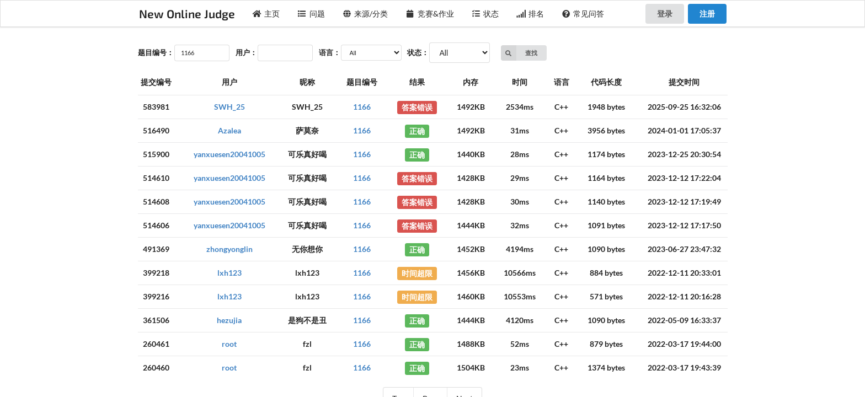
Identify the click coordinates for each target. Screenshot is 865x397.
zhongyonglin (229, 249)
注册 (707, 13)
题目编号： (156, 52)
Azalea (229, 130)
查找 (519, 53)
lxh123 (229, 272)
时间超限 (417, 272)
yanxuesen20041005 (229, 154)
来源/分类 (365, 13)
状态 (485, 13)
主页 (266, 13)
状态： (418, 52)
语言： (329, 52)
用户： (246, 52)
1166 (362, 106)
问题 (311, 13)
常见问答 (583, 13)
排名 (530, 13)
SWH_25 (229, 106)
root (229, 343)
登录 (664, 13)
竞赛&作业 (429, 13)
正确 (417, 130)
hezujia (229, 320)
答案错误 (417, 106)
